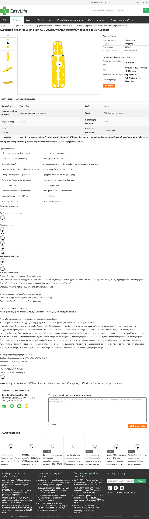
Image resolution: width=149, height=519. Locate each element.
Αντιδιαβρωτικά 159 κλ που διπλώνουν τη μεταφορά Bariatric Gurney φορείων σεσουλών (137, 461)
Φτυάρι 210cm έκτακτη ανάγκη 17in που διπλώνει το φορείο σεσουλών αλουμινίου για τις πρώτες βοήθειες (116, 462)
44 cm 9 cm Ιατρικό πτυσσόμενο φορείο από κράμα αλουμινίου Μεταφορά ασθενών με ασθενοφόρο (73, 461)
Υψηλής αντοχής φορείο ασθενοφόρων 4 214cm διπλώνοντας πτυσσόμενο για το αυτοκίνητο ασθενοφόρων (54, 482)
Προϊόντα (16, 20)
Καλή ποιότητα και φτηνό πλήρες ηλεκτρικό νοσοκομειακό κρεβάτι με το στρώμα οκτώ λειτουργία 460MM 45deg (17, 509)
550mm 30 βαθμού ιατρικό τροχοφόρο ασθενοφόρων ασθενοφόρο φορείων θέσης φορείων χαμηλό (18, 500)
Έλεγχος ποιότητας (97, 20)
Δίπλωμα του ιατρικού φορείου (50, 475)
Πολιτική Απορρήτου (18, 517)
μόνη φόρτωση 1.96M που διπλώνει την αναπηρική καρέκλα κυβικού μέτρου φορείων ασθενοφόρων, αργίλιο (16, 483)
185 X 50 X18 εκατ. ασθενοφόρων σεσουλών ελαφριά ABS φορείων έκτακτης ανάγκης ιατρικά (87, 490)
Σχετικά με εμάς (45, 20)
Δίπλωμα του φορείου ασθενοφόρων (14, 475)
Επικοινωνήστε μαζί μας (122, 20)
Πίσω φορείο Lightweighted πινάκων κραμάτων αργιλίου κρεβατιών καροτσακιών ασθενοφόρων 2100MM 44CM (89, 499)
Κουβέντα (109, 86)
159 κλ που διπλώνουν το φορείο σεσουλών (103, 383)
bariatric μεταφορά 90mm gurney (63, 383)
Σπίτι (5, 20)
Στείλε (140, 481)
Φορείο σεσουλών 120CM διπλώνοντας (27, 383)
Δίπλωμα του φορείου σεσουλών (39, 26)
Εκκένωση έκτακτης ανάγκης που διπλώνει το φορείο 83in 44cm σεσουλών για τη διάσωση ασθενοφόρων (87, 509)
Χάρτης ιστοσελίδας (125, 493)
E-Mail (111, 493)
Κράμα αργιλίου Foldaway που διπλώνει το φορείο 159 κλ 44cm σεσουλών (10, 459)
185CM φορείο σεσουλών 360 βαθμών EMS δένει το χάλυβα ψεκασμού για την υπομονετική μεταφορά (31, 461)
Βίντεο (29, 20)
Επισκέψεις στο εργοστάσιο (70, 20)
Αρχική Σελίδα (6, 26)
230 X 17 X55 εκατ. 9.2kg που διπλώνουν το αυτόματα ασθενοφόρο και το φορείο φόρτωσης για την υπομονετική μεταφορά (53, 506)
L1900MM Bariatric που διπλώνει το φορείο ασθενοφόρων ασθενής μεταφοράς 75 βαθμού (16, 492)
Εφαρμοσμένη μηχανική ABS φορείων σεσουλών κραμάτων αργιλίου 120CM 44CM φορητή (52, 461)
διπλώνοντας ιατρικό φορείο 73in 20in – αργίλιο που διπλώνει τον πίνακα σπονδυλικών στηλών (53, 490)
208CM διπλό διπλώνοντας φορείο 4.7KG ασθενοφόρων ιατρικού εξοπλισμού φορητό (52, 498)
